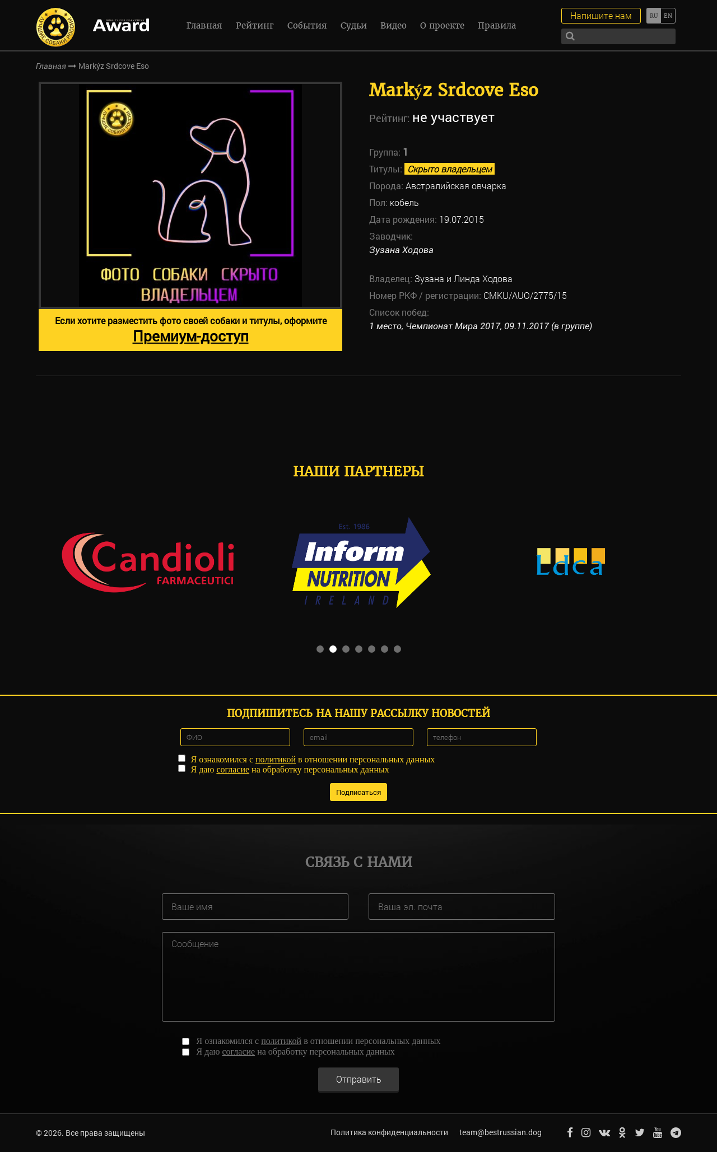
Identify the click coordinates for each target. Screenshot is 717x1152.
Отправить (358, 1078)
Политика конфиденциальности (389, 1132)
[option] (190, 216)
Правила (497, 25)
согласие (232, 769)
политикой (275, 759)
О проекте (442, 25)
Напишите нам (601, 15)
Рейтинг (255, 25)
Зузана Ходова (401, 250)
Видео (393, 25)
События (307, 25)
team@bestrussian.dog (500, 1132)
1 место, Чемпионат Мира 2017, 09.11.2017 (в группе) (480, 326)
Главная (204, 25)
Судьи (354, 25)
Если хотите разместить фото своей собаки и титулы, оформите (191, 330)
